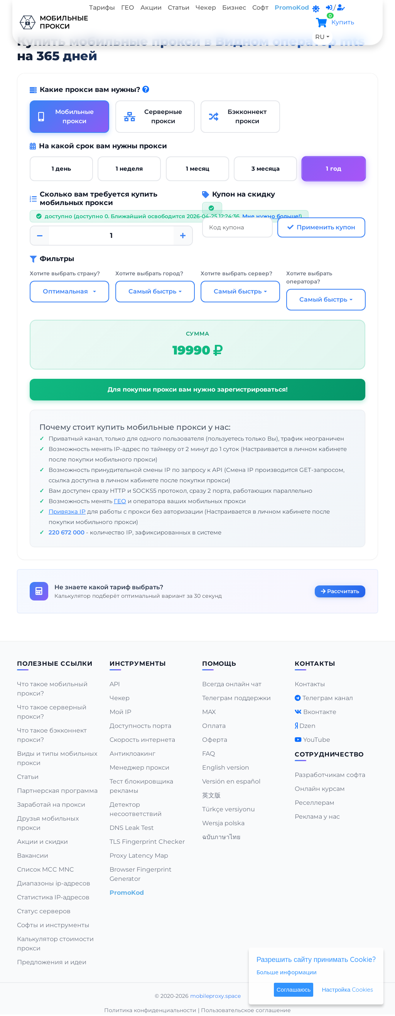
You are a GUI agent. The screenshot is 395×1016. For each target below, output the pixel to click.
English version (225, 767)
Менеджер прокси (139, 767)
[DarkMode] (316, 9)
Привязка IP (67, 511)
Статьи (178, 7)
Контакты (310, 684)
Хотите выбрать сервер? (236, 273)
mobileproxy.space (215, 995)
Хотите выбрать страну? (65, 273)
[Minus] (39, 235)
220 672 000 (66, 532)
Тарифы (102, 7)
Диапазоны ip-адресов (53, 883)
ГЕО (127, 7)
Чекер (206, 7)
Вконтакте (319, 712)
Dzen (307, 725)
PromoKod (292, 7)
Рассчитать (340, 590)
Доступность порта (140, 725)
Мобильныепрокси (49, 22)
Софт (260, 7)
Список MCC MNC (45, 869)
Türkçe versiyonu (228, 809)
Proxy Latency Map (139, 855)
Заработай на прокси (51, 804)
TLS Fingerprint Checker (147, 841)
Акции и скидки (42, 841)
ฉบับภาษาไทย (221, 837)
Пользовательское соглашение (246, 1010)
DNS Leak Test (132, 827)
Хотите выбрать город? (149, 273)
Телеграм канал (327, 698)
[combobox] (69, 291)
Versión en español (231, 781)
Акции (151, 7)
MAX (209, 712)
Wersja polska (223, 823)
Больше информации (287, 972)
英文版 (211, 795)
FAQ (208, 753)
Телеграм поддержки (236, 698)
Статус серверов (44, 911)
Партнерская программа (57, 790)
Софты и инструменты (53, 925)
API (115, 684)
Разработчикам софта (330, 775)
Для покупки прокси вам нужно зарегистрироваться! (198, 389)
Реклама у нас (317, 816)
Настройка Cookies (347, 989)
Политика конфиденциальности (150, 1010)
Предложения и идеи (51, 962)
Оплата (214, 725)
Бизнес (234, 7)
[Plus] (183, 235)
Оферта (214, 739)
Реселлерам (314, 802)
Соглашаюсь (294, 989)
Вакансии (32, 855)
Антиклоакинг (132, 753)
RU (320, 37)
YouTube (316, 739)
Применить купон (321, 227)
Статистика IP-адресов (53, 897)
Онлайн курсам (320, 788)
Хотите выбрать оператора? (309, 277)
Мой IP (120, 712)
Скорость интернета (142, 739)
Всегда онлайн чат (232, 684)
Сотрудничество (329, 754)
